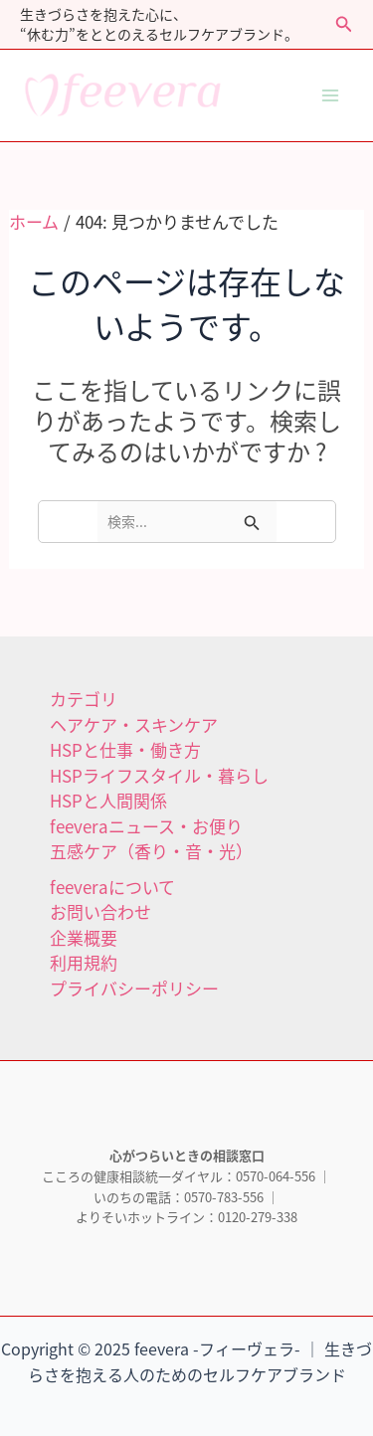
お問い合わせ (100, 911)
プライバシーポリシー (134, 988)
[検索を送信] (252, 521)
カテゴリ (83, 698)
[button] (344, 25)
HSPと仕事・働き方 (125, 749)
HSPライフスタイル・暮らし (159, 775)
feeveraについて (112, 886)
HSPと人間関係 (108, 800)
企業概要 (83, 937)
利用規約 (83, 962)
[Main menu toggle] (331, 95)
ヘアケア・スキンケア (134, 724)
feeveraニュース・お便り (146, 825)
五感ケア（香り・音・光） (151, 850)
